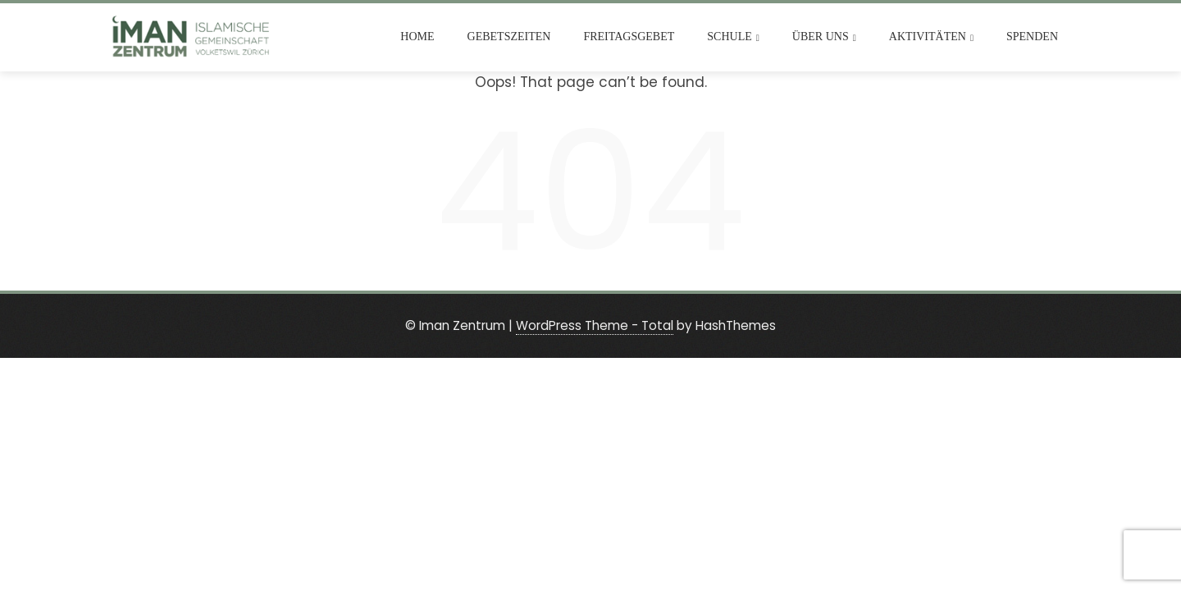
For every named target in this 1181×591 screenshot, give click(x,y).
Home (417, 36)
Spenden (1032, 36)
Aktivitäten (931, 37)
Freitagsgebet (628, 36)
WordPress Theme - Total (594, 325)
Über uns (824, 37)
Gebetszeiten (509, 36)
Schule (733, 37)
